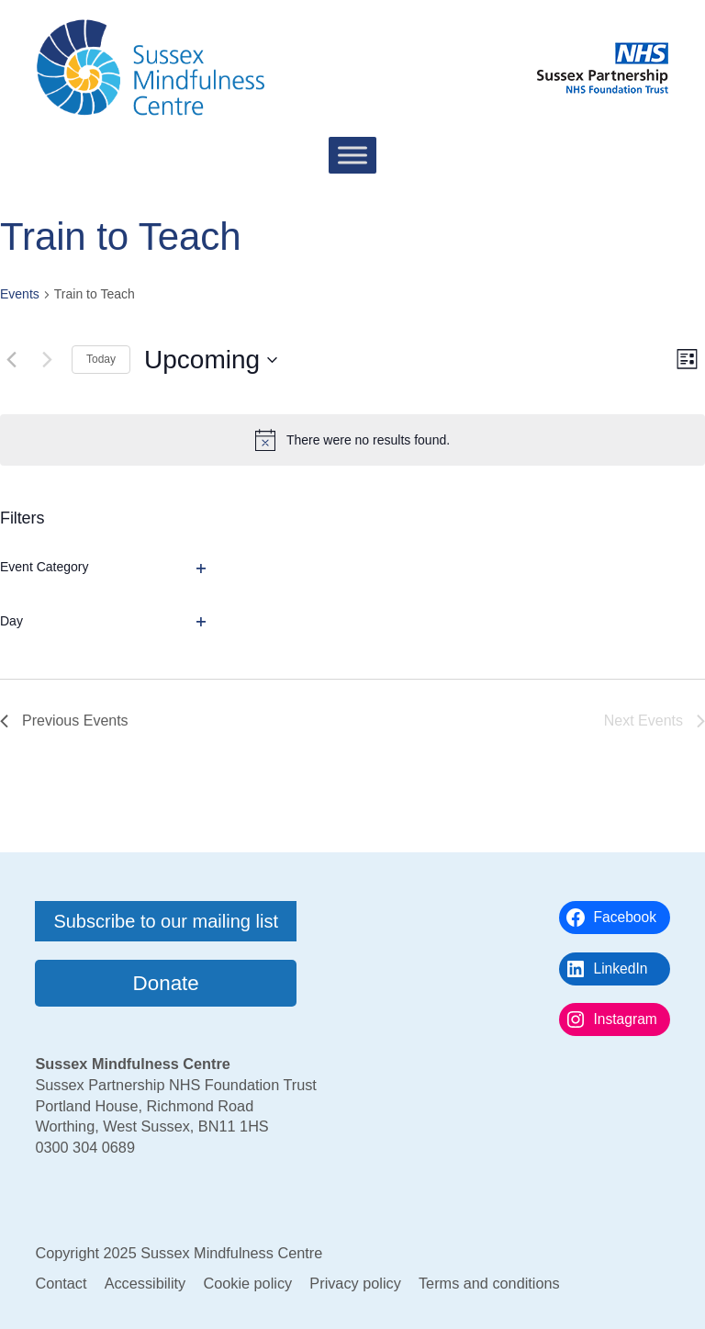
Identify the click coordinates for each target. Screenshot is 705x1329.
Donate (166, 983)
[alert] (352, 440)
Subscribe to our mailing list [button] (165, 921)
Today (101, 359)
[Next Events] (47, 360)
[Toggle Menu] (352, 155)
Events (19, 294)
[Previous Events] (11, 360)
